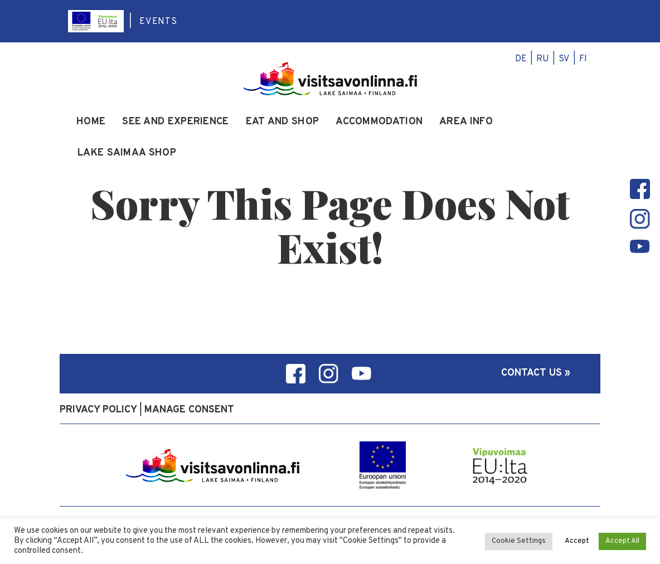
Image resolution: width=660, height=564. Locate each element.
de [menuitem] (521, 59)
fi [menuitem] (583, 59)
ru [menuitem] (542, 59)
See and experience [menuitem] (175, 122)
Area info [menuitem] (466, 122)
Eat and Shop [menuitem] (282, 122)
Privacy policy (98, 409)
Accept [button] (577, 541)
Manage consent (189, 409)
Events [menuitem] (158, 21)
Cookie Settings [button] (519, 541)
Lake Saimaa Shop (126, 153)
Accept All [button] (622, 541)
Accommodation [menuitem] (379, 122)
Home (90, 122)
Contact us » (535, 373)
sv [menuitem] (564, 59)
